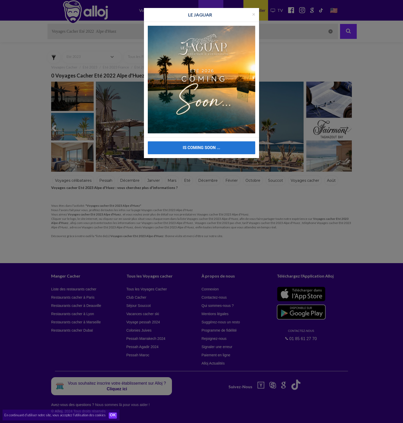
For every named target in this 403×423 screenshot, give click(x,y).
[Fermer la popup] (253, 14)
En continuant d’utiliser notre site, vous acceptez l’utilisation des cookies (55, 415)
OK (113, 415)
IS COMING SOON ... (201, 147)
